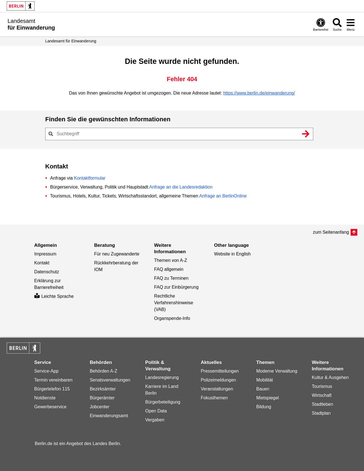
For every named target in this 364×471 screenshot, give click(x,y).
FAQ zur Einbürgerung (176, 287)
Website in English (232, 254)
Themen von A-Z (170, 260)
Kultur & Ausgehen (330, 377)
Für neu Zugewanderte (116, 254)
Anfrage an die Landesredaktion (180, 187)
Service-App (46, 371)
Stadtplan (321, 413)
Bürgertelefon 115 (52, 389)
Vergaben (154, 419)
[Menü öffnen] (350, 24)
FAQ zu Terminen (171, 278)
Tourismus (322, 386)
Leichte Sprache (54, 296)
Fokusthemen (214, 397)
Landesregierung (162, 377)
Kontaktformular (90, 178)
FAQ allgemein (168, 269)
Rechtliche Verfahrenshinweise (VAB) (173, 303)
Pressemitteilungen (220, 371)
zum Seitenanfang (331, 232)
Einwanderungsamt (109, 415)
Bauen (262, 389)
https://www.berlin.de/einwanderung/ (259, 93)
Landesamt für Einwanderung (70, 41)
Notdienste (45, 397)
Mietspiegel (267, 397)
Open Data (156, 411)
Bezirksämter (103, 389)
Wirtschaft (322, 395)
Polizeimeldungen (218, 380)
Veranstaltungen (217, 389)
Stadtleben (322, 404)
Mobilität (264, 380)
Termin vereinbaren (53, 380)
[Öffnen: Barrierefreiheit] (321, 24)
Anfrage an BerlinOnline (223, 196)
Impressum (45, 254)
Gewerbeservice (50, 406)
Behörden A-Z (103, 371)
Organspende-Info (172, 318)
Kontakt (41, 262)
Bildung (263, 406)
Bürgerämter (102, 397)
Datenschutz (46, 271)
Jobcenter (99, 406)
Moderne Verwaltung (276, 371)
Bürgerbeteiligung (162, 402)
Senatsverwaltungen (110, 380)
